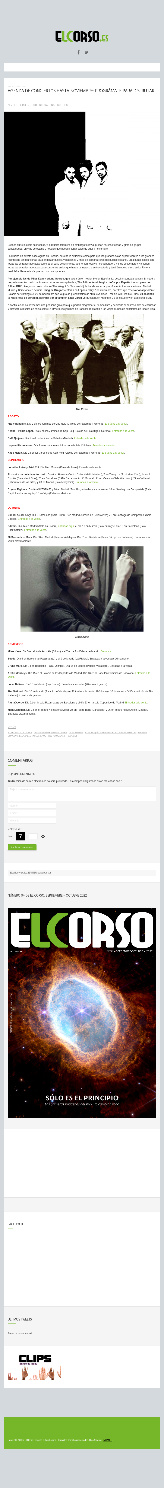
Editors (90, 732)
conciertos (76, 732)
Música (12, 727)
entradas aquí (66, 526)
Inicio (11, 86)
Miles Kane (39, 736)
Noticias (20, 86)
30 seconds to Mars (20, 732)
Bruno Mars (59, 732)
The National (56, 736)
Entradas (106, 651)
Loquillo (25, 736)
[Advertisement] (82, 13)
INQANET (107, 1440)
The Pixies (71, 736)
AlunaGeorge (42, 732)
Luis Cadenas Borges (53, 105)
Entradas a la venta (116, 423)
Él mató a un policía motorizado (116, 732)
